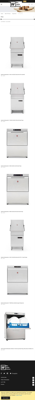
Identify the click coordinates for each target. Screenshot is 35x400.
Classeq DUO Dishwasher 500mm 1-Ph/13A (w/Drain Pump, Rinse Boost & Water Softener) (17, 348)
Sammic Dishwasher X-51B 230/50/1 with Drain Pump (11, 165)
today (25, 1)
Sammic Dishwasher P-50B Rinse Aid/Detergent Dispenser (12, 302)
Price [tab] (2, 16)
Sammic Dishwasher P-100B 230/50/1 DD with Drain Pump (12, 120)
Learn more (19, 395)
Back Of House (8, 13)
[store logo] (16, 4)
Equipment (14, 13)
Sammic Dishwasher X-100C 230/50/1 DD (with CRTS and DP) (13, 74)
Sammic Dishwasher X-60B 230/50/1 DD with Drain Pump (12, 211)
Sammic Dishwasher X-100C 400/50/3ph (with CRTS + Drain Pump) (14, 257)
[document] (17, 395)
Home (2, 13)
